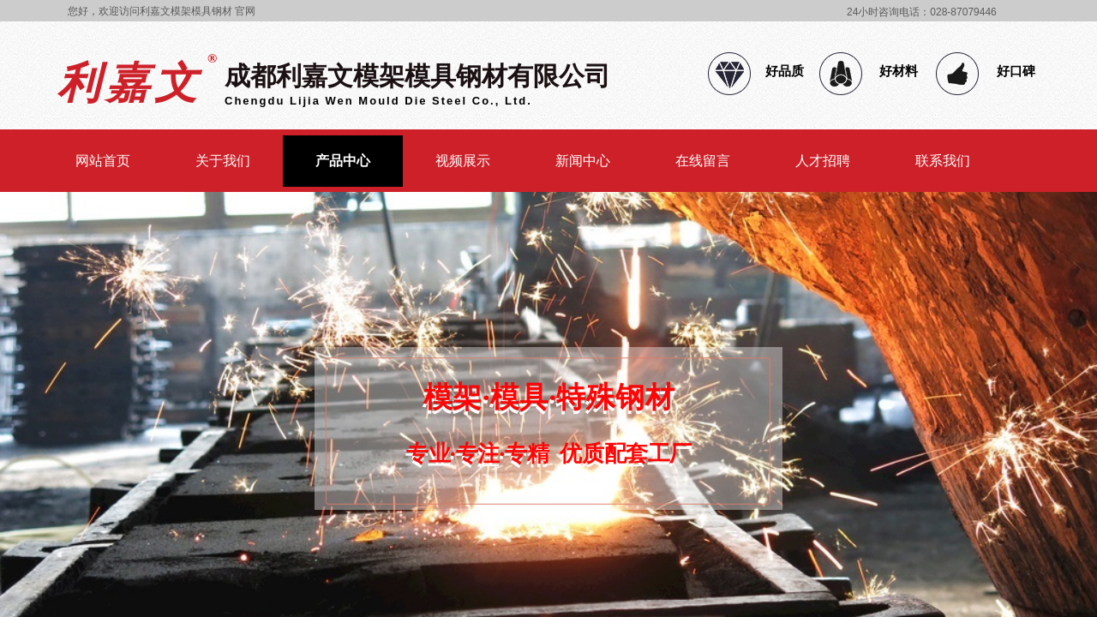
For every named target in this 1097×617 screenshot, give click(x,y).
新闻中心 (582, 160)
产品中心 (342, 160)
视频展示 (462, 160)
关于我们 (222, 160)
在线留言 (702, 160)
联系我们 (942, 160)
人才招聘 (822, 160)
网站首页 (102, 160)
